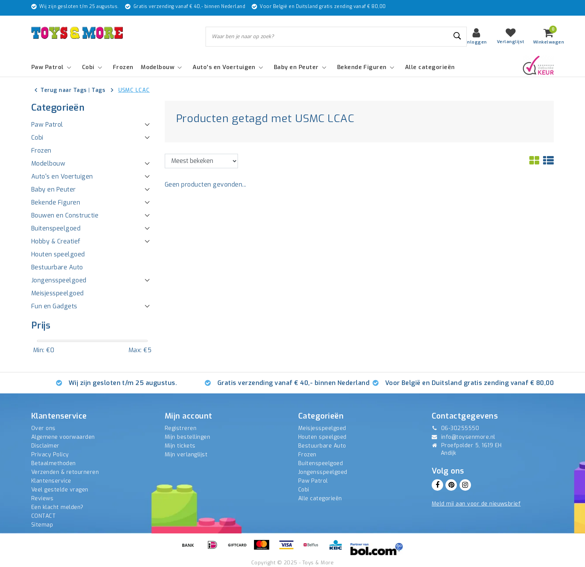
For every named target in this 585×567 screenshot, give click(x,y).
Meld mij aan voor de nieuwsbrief (476, 503)
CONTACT (43, 516)
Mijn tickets (180, 445)
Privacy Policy (50, 454)
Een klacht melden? (57, 507)
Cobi (303, 489)
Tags (98, 90)
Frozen (307, 454)
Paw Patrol (313, 481)
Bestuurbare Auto (322, 445)
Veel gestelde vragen (59, 489)
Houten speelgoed (322, 437)
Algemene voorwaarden (63, 437)
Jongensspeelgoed (322, 472)
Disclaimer (45, 445)
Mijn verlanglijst (186, 454)
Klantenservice (51, 481)
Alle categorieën (320, 498)
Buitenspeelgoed (320, 463)
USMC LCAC (134, 90)
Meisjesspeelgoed (322, 428)
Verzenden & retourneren (65, 472)
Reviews (42, 498)
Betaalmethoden (53, 463)
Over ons (43, 428)
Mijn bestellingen (187, 437)
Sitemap (42, 524)
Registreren (180, 428)
